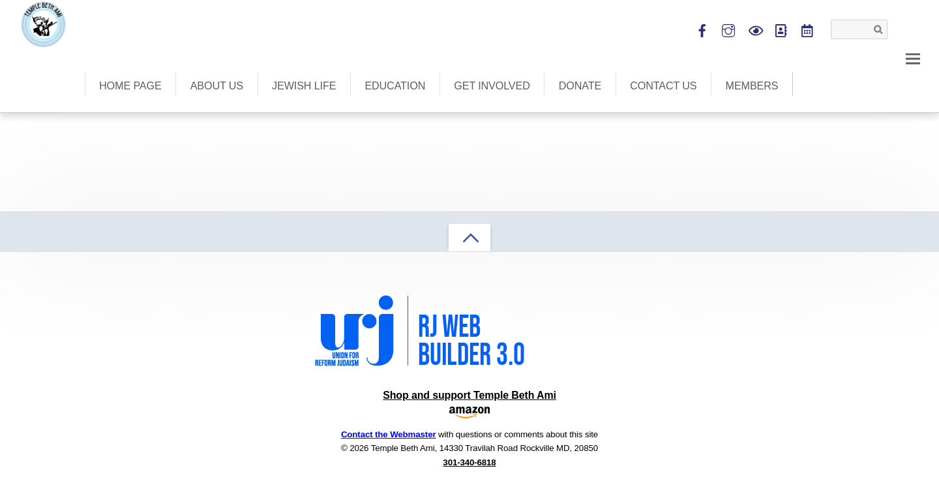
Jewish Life (304, 85)
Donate (580, 85)
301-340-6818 (469, 462)
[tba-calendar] (807, 28)
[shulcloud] (781, 28)
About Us (216, 85)
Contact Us (663, 85)
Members (752, 85)
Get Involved (491, 85)
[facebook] (702, 28)
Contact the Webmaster (388, 434)
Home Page (130, 85)
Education (395, 85)
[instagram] (728, 28)
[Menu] (913, 58)
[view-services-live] (755, 28)
